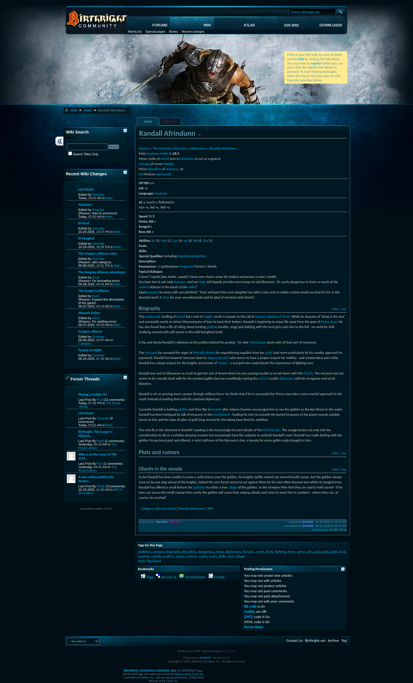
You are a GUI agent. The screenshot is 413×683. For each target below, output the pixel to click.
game (301, 551)
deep (220, 551)
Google (219, 577)
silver (166, 297)
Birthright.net (315, 640)
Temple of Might (90, 350)
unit (231, 556)
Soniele (216, 409)
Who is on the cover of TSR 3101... (97, 456)
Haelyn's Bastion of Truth (272, 317)
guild (268, 353)
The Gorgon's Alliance (93, 291)
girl (309, 551)
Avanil (165, 159)
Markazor (85, 205)
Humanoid (163, 174)
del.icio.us (168, 577)
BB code (250, 606)
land (342, 551)
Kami (96, 277)
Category (147, 509)
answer (158, 551)
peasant (152, 292)
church (308, 373)
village (232, 487)
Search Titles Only (83, 154)
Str (153, 241)
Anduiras (172, 169)
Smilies (249, 611)
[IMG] (248, 617)
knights (208, 317)
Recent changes (193, 31)
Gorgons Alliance (90, 331)
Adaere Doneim (218, 358)
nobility (156, 556)
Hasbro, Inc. (147, 677)
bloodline (189, 551)
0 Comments (320, 529)
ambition (144, 551)
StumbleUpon (195, 577)
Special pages (155, 31)
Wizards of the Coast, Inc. (189, 674)
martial (143, 556)
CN (141, 174)
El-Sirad (83, 223)
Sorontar (98, 194)
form (291, 551)
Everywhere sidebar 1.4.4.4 (96, 509)
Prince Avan (329, 322)
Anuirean (153, 154)
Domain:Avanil (165, 509)
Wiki (74, 110)
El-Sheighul (86, 238)
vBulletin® (205, 658)
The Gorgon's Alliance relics (97, 254)
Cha (205, 241)
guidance (199, 487)
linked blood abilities (192, 256)
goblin (211, 327)
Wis (195, 241)
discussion (170, 121)
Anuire (144, 148)
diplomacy (286, 378)
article (148, 121)
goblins (183, 409)
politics (168, 556)
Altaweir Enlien (89, 313)
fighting (281, 551)
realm (143, 287)
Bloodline (154, 169)
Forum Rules (253, 627)
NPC (211, 509)
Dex (163, 241)
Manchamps (257, 342)
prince (262, 378)
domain (248, 551)
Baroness (180, 282)
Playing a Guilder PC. (93, 394)
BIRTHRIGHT (131, 670)
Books (173, 31)
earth (260, 551)
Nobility (168, 164)
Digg (149, 577)
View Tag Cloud (149, 561)
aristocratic (153, 317)
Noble (164, 154)
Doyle (101, 486)
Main (131, 31)
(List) (138, 31)
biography (173, 551)
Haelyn (222, 363)
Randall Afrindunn (223, 148)
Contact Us (294, 640)
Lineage (144, 164)
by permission (179, 677)
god (317, 551)
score (213, 556)
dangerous (206, 551)
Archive (333, 640)
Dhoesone (198, 148)
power (180, 556)
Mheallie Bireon (204, 353)
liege (202, 282)
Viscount (151, 353)
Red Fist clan (271, 430)
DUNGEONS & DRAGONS (154, 670)
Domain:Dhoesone (192, 509)
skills (222, 556)
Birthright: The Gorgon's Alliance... (95, 434)
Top (344, 640)
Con (175, 241)
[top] (343, 309)
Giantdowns (221, 415)
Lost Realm (86, 189)
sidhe (192, 287)
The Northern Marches (170, 148)
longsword (186, 266)
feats (269, 551)
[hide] (335, 309)
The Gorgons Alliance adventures (101, 272)
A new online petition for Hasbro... (96, 479)
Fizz (100, 399)
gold (324, 551)
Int (185, 241)
